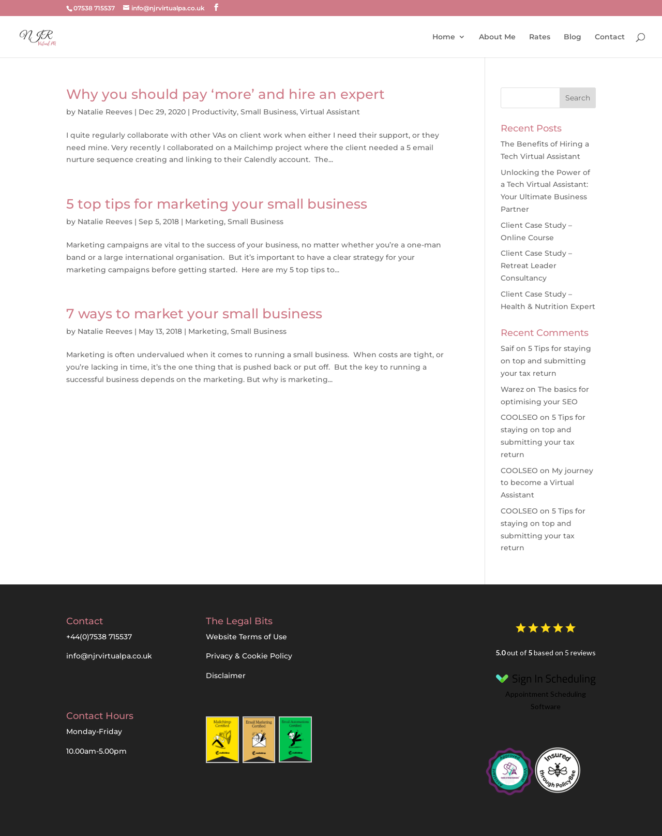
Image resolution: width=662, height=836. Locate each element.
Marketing (204, 221)
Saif (507, 348)
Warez (512, 389)
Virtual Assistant (330, 111)
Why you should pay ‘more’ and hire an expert (225, 94)
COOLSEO (519, 417)
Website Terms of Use (246, 636)
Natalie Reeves (105, 111)
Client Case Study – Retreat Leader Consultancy (536, 265)
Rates (539, 36)
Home (443, 36)
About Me (497, 36)
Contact (610, 36)
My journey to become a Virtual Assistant (547, 483)
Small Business (268, 111)
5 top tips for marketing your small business (216, 204)
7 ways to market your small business (194, 313)
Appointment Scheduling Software (545, 689)
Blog (572, 36)
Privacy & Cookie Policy (249, 656)
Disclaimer (226, 675)
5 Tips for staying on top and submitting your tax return (546, 361)
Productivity (214, 111)
